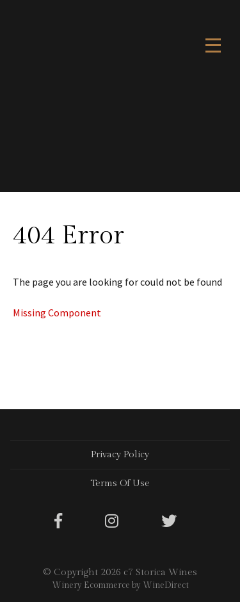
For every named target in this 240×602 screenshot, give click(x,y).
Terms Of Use (120, 483)
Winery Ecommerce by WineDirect (120, 585)
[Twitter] (169, 522)
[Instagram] (112, 522)
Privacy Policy (120, 454)
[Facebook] (58, 522)
